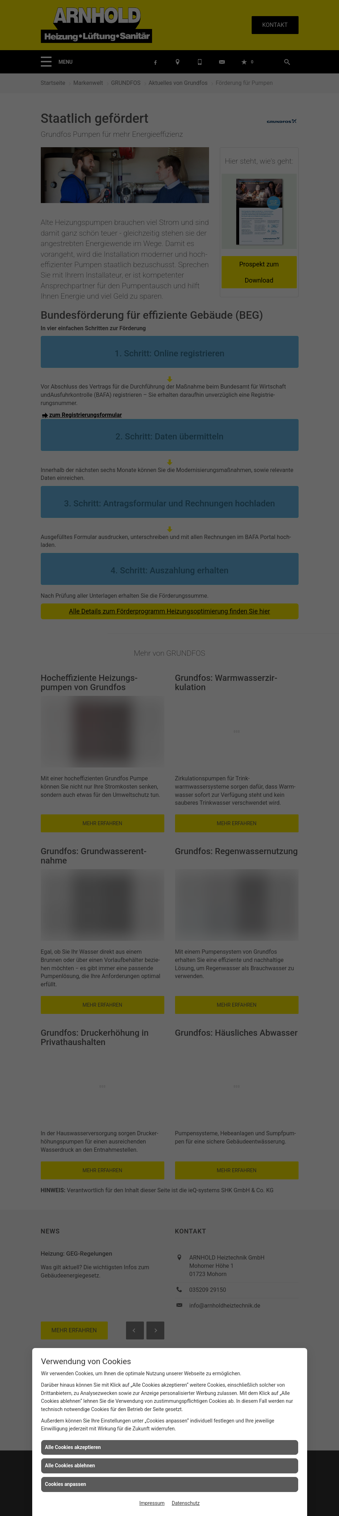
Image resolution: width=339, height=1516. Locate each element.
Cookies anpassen (65, 1484)
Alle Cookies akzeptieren (73, 1447)
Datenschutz (186, 1503)
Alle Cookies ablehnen (70, 1465)
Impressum (151, 1503)
